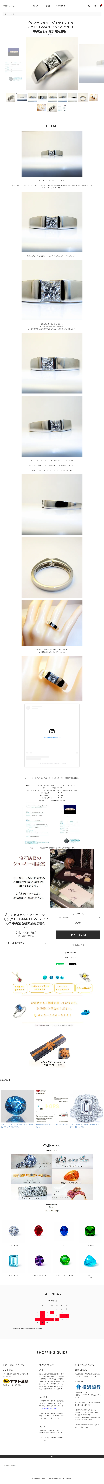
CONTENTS (60, 6)
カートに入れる (78, 935)
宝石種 (48, 6)
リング (12, 14)
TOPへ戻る (52, 1456)
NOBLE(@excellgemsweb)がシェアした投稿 (52, 763)
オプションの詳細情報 (15, 943)
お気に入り (78, 945)
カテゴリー (36, 6)
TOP (5, 14)
